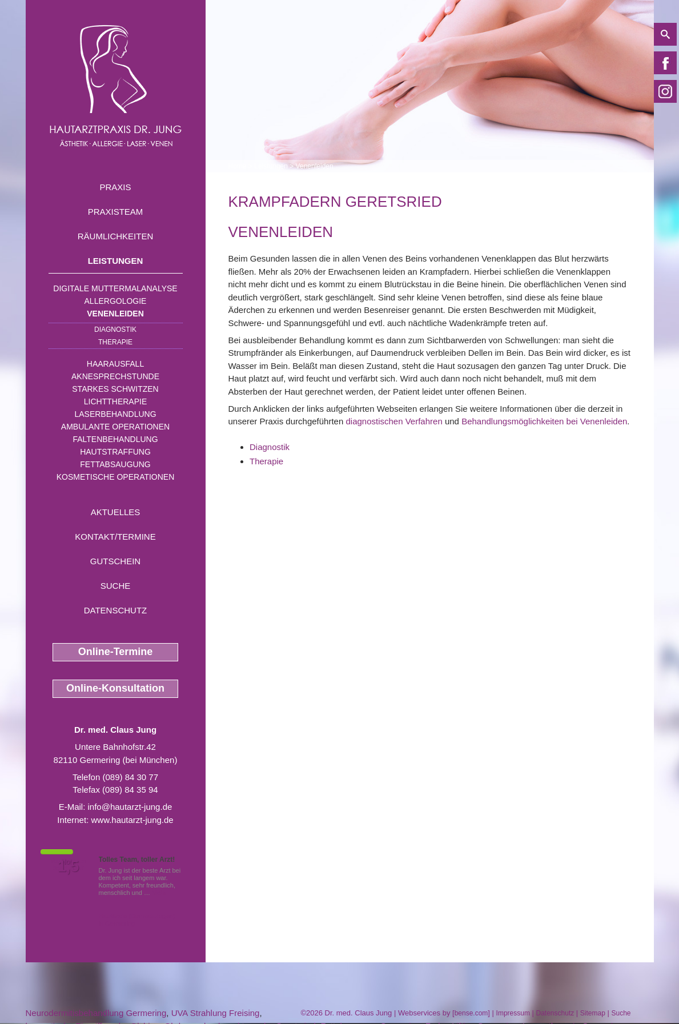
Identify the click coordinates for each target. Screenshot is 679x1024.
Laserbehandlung (115, 414)
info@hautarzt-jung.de (130, 807)
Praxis (115, 187)
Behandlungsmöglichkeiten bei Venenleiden (544, 421)
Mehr (159, 892)
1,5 (68, 866)
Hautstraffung (115, 451)
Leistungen (115, 261)
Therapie (115, 342)
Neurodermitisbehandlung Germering (96, 1013)
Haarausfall (115, 363)
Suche (116, 586)
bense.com (471, 1013)
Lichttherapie (115, 401)
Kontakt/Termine (115, 536)
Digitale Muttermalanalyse (115, 288)
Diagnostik (115, 330)
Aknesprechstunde (115, 376)
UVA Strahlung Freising (215, 1013)
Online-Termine (115, 651)
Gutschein (115, 561)
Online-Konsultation (115, 688)
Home (237, 166)
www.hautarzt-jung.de (132, 820)
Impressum (513, 1013)
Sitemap (592, 1013)
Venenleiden (115, 313)
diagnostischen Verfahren (393, 421)
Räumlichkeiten (116, 236)
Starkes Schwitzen (115, 388)
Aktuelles (115, 512)
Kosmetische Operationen (116, 476)
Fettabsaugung (115, 464)
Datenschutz (115, 610)
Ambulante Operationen (115, 426)
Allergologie (116, 301)
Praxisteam (115, 211)
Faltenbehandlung (115, 439)
